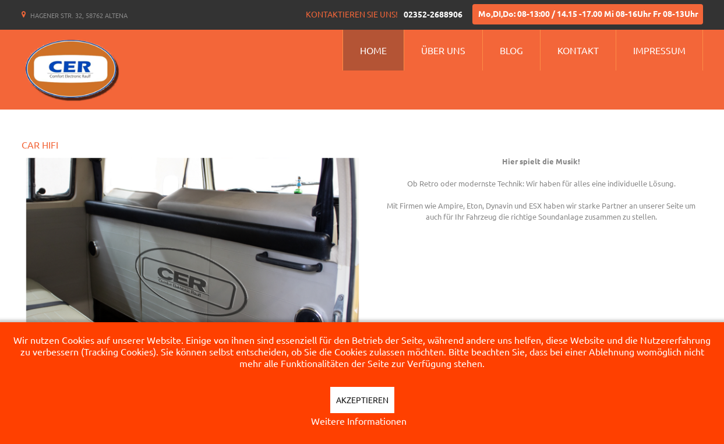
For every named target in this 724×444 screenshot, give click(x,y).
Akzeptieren (362, 399)
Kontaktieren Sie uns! (352, 14)
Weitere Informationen (359, 421)
